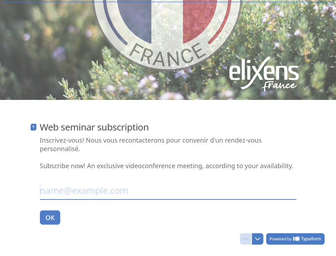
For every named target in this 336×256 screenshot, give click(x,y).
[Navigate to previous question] (245, 239)
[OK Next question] (50, 217)
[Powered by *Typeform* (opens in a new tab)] (295, 239)
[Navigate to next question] (257, 239)
